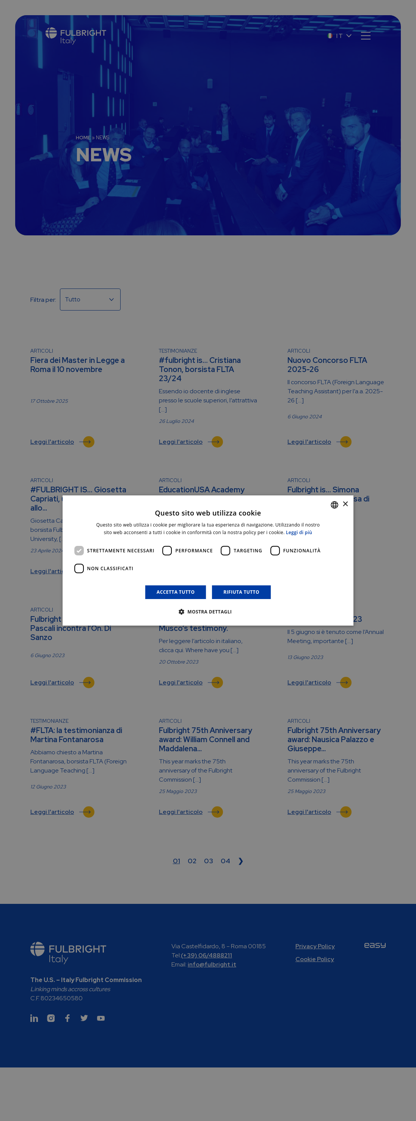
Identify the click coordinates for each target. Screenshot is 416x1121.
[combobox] (334, 505)
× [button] (345, 504)
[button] (208, 611)
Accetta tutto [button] (176, 592)
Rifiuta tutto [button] (241, 592)
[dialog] (208, 560)
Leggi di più (299, 532)
